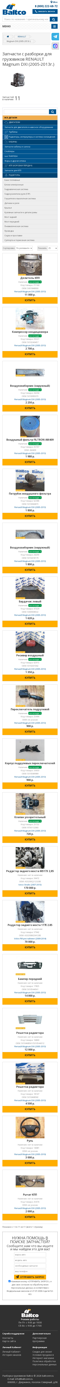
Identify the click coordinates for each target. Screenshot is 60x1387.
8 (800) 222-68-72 (46, 6)
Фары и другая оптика (15, 161)
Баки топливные (12, 180)
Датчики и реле (11, 203)
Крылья (8, 207)
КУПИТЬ (30, 300)
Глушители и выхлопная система (20, 198)
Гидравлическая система (16, 189)
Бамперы (11, 156)
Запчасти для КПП (12, 170)
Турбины (10, 132)
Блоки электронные (14, 184)
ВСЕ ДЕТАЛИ (10, 117)
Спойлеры (9, 151)
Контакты (7, 1337)
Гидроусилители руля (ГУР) (17, 194)
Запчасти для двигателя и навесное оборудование (28, 127)
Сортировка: (9, 248)
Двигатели (12, 122)
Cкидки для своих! (42, 1351)
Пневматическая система (16, 226)
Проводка (9, 231)
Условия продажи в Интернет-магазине (43, 1356)
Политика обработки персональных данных (44, 1363)
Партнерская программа (39, 1339)
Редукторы (12, 175)
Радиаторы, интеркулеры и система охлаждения (29, 137)
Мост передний (11, 221)
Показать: (42, 248)
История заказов (11, 1354)
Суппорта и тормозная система (19, 240)
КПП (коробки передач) (18, 166)
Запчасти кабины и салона (17, 146)
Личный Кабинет (11, 1351)
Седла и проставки (13, 235)
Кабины (10, 142)
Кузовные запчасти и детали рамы (20, 212)
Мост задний (10, 217)
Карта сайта (9, 1341)
